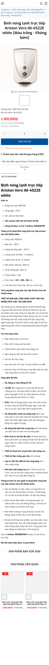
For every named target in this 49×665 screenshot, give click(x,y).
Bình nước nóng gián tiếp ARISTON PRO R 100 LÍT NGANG (37, 603)
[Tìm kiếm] (41, 3)
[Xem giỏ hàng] (46, 3)
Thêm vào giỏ (24, 141)
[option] (24, 66)
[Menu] (2, 3)
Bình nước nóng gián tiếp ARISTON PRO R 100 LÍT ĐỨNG (12, 603)
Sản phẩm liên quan (24, 564)
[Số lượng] (24, 134)
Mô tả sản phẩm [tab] (9, 177)
